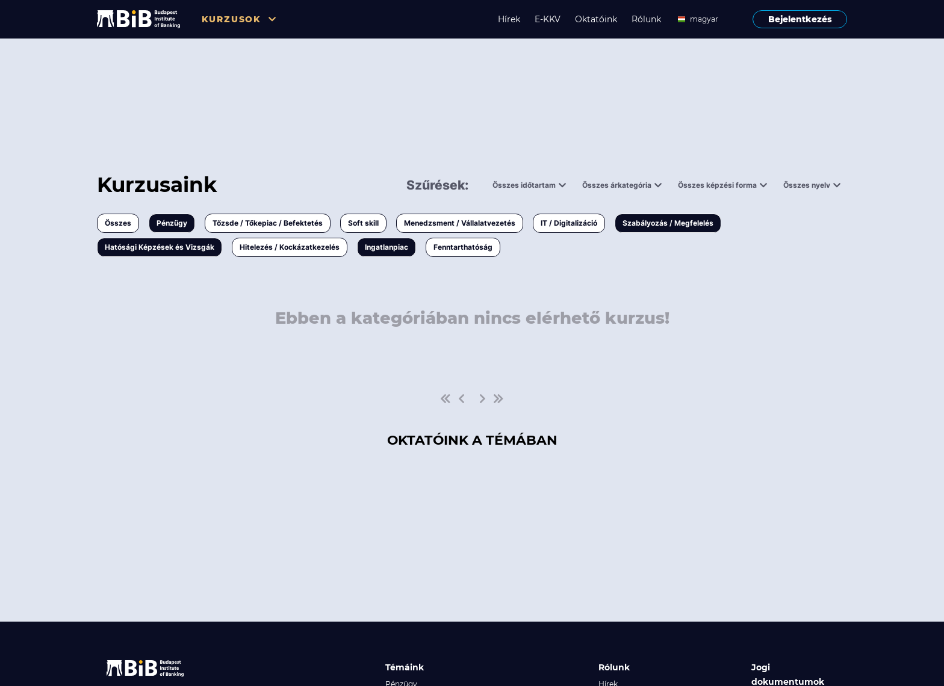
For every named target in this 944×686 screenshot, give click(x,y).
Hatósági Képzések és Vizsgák (159, 247)
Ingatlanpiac (386, 247)
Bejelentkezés (800, 19)
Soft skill (363, 222)
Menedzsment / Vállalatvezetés (459, 222)
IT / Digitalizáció (569, 222)
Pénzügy (172, 222)
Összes (118, 222)
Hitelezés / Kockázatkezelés (290, 247)
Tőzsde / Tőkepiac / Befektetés (268, 222)
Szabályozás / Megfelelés (668, 222)
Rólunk (646, 19)
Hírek (509, 19)
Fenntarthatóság (462, 247)
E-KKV (547, 19)
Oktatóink (596, 19)
